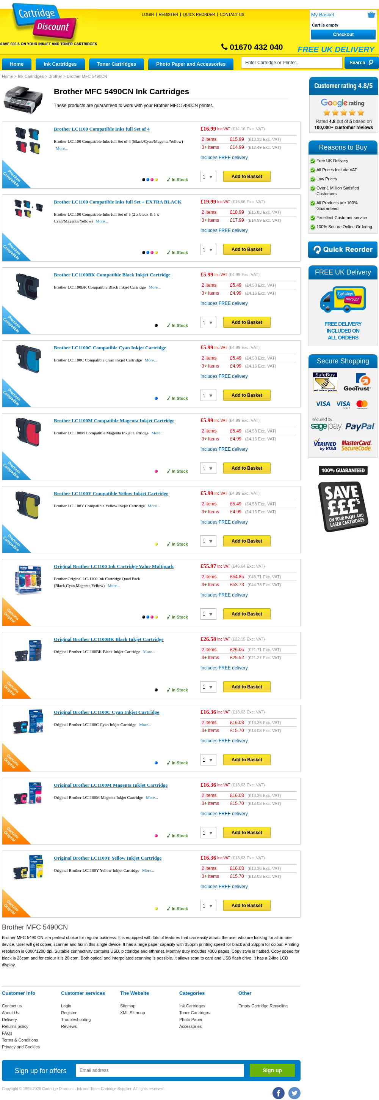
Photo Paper (190, 1019)
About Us (10, 1012)
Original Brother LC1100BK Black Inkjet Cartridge (109, 639)
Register (168, 15)
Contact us (12, 1006)
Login (148, 15)
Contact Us (232, 15)
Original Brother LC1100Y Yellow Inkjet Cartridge (107, 858)
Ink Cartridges (60, 64)
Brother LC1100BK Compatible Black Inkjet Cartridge (112, 275)
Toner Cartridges (116, 64)
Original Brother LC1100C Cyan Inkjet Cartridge (106, 712)
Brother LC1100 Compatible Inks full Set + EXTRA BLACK (118, 202)
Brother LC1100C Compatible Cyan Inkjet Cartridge (110, 347)
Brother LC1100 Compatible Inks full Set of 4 (102, 129)
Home (16, 64)
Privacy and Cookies (21, 1047)
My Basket (322, 14)
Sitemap (127, 1006)
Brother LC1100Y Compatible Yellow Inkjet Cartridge (111, 493)
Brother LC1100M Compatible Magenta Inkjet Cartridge (114, 420)
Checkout (343, 34)
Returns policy (15, 1026)
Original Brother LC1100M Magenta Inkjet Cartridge (111, 785)
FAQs (7, 1033)
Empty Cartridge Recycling (263, 1006)
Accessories (190, 1026)
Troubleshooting (76, 1019)
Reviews (69, 1026)
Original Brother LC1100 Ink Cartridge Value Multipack (114, 566)
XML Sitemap (132, 1012)
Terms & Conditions (20, 1040)
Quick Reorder (199, 15)
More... (62, 148)
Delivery (9, 1019)
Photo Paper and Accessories (191, 64)
